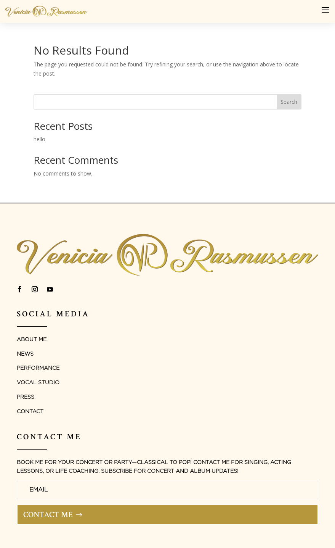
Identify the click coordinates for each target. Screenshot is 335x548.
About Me (31, 339)
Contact (30, 411)
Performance (38, 368)
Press (25, 397)
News (25, 354)
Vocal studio (38, 382)
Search (289, 101)
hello (39, 139)
